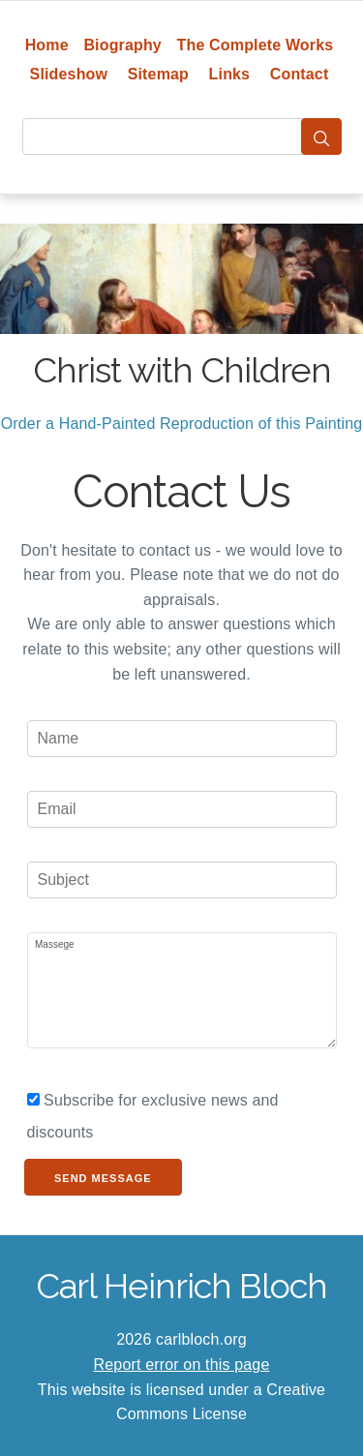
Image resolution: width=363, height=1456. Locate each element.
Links (230, 74)
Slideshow (69, 74)
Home (47, 45)
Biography (122, 45)
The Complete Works (255, 45)
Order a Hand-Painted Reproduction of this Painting (182, 423)
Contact (299, 74)
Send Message (103, 1178)
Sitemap (158, 74)
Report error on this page (182, 1364)
